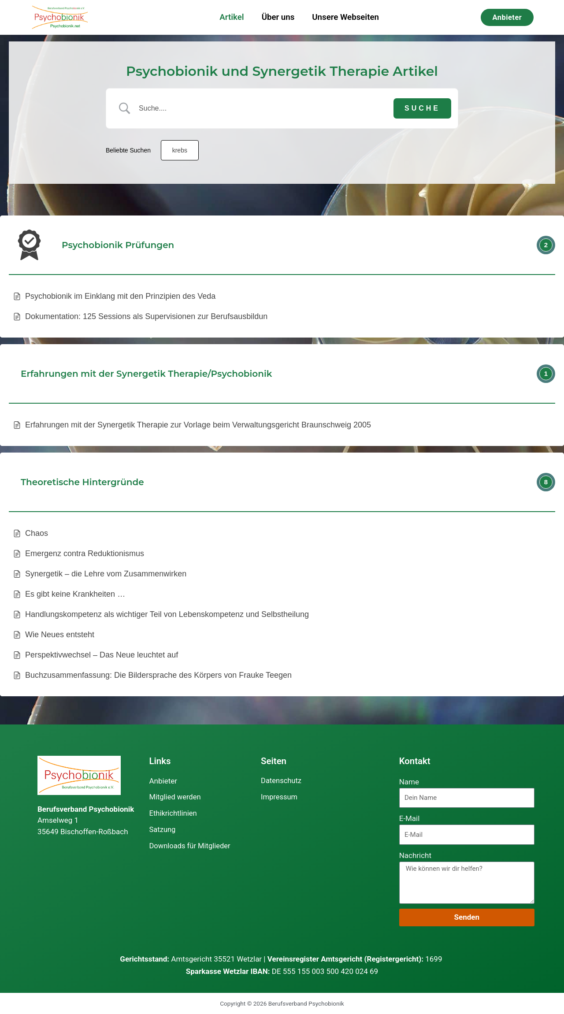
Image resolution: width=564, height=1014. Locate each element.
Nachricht (415, 855)
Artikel (231, 17)
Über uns (278, 17)
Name (409, 781)
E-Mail (409, 818)
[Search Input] (264, 108)
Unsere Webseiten (345, 17)
